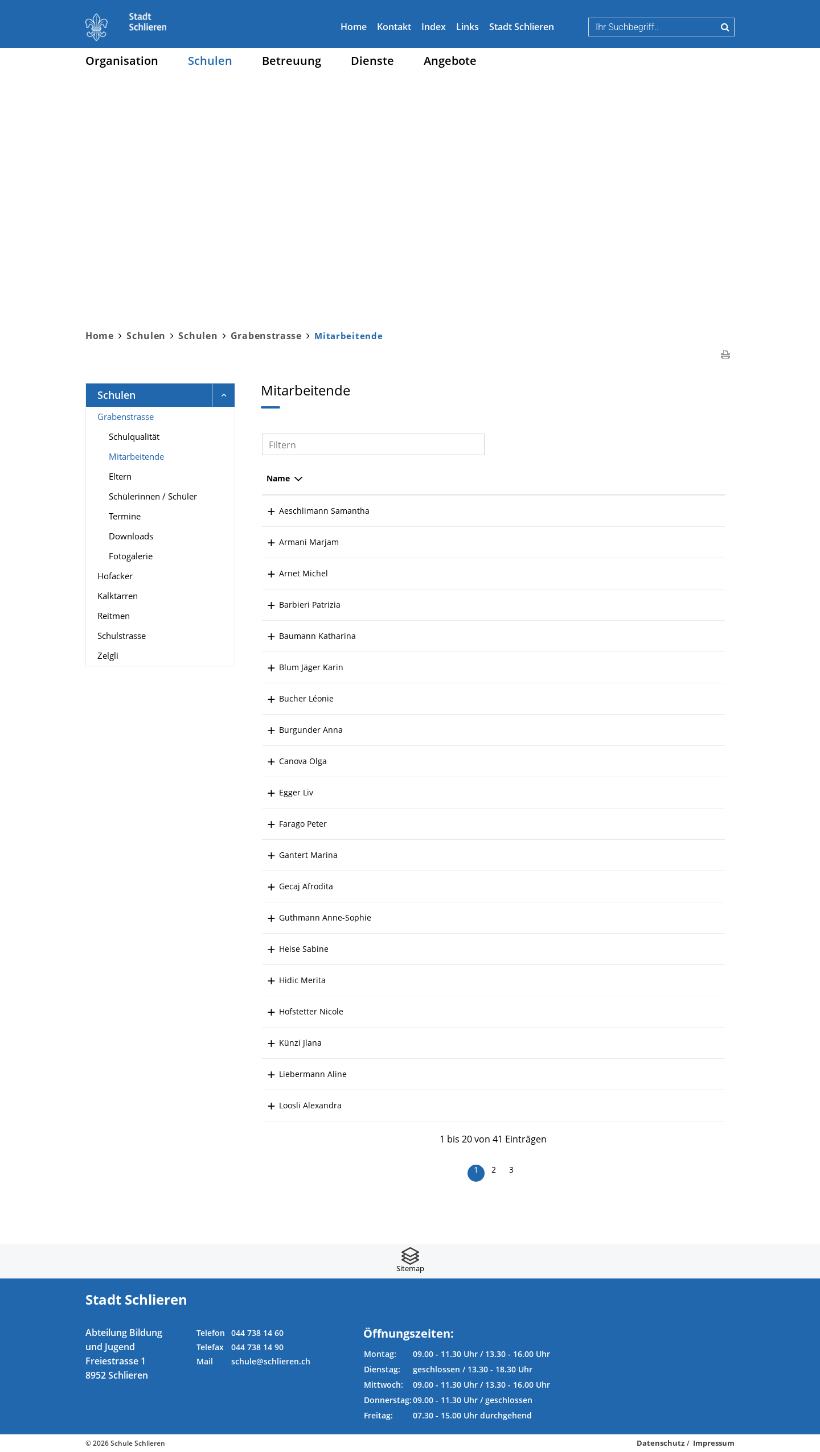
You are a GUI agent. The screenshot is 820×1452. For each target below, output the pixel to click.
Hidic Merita (289, 980)
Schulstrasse (121, 635)
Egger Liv (283, 792)
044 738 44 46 (685, 1042)
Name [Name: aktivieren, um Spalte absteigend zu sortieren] (278, 478)
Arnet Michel (290, 573)
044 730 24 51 (685, 604)
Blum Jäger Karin (298, 667)
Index (433, 26)
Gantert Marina (295, 854)
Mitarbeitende (161, 455)
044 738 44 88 (685, 980)
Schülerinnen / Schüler (153, 496)
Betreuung (291, 60)
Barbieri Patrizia (297, 604)
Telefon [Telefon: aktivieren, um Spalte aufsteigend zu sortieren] (673, 478)
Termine (125, 516)
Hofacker (115, 575)
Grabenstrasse (125, 416)
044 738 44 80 (685, 510)
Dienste (372, 60)
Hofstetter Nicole (298, 1011)
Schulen (210, 60)
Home (354, 26)
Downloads (131, 536)
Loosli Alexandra (297, 1105)
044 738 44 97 (685, 573)
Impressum (714, 1443)
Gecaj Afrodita (293, 886)
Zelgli (107, 655)
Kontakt (394, 26)
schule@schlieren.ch (270, 1361)
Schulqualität (134, 436)
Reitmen (113, 615)
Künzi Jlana (287, 1042)
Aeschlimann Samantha (311, 510)
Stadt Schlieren (521, 26)
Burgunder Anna (298, 729)
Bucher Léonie (293, 698)
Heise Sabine (291, 948)
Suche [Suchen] (725, 27)
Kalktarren (117, 595)
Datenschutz (660, 1443)
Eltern (120, 476)
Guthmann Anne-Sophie (312, 917)
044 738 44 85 (685, 667)
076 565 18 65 (685, 1011)
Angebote (450, 60)
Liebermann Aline (300, 1074)
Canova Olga (290, 761)
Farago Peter (290, 823)
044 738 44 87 (685, 917)
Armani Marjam (296, 542)
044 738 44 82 (685, 635)
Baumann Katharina (304, 635)
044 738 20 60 (685, 823)
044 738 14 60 (257, 1332)
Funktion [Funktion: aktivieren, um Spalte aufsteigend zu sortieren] (400, 478)
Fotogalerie (131, 556)
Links (467, 26)
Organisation (121, 60)
